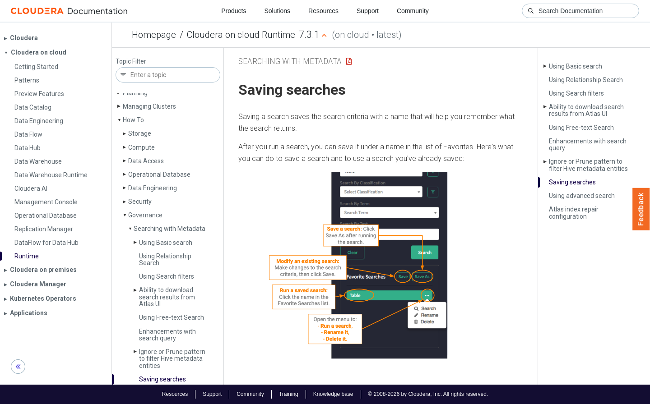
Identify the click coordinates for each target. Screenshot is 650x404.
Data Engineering (152, 188)
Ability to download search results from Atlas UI (167, 297)
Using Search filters (166, 276)
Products (233, 10)
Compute (141, 147)
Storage (139, 133)
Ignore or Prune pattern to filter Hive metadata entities (172, 358)
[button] (380, 267)
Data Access (146, 161)
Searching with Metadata (169, 228)
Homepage (154, 34)
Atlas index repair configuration (574, 213)
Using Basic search (165, 242)
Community (413, 10)
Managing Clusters (149, 106)
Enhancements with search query (167, 335)
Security (140, 201)
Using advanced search (582, 195)
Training (288, 394)
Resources (323, 10)
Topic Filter (131, 61)
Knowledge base (333, 394)
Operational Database (159, 174)
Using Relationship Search (165, 259)
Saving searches (162, 379)
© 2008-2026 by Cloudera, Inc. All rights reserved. (428, 394)
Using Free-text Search (171, 317)
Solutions (277, 10)
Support (368, 10)
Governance (145, 215)
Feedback (641, 209)
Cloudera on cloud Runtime (241, 34)
